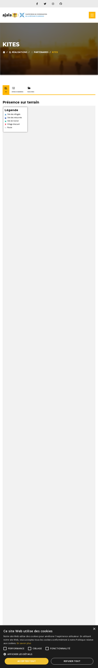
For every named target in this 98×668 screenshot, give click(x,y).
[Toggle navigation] (92, 15)
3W (6, 90)
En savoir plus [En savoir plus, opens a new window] (24, 643)
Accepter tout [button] (26, 661)
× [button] (94, 629)
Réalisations (18, 52)
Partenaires (39, 52)
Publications (30, 90)
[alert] (49, 646)
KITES (55, 52)
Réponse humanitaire (17, 90)
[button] (49, 654)
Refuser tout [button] (72, 661)
